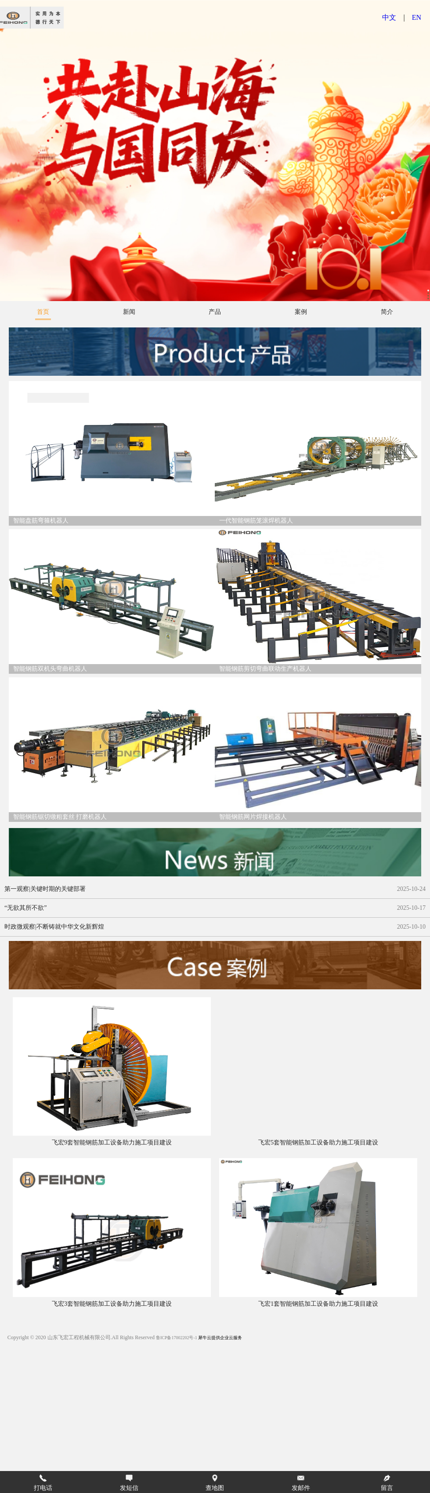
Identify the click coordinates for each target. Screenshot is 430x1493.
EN (416, 17)
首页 (43, 312)
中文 (389, 17)
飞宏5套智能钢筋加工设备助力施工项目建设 (318, 1142)
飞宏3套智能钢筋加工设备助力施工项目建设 (112, 1303)
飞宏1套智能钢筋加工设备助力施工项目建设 (318, 1303)
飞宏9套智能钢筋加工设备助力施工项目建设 (112, 1142)
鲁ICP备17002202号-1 (176, 1337)
